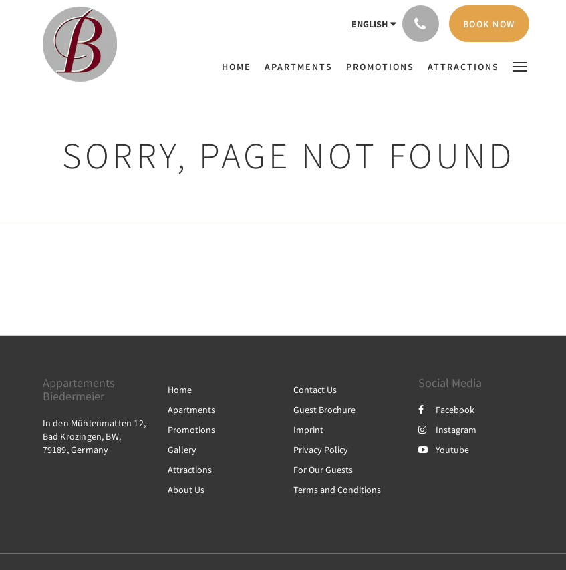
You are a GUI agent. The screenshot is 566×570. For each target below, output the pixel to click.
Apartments (191, 410)
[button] (520, 65)
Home (180, 390)
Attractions (190, 470)
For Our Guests (323, 470)
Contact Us (315, 390)
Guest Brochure (324, 410)
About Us (186, 490)
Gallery (182, 450)
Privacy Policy (320, 450)
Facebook (446, 410)
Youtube (443, 450)
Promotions (191, 430)
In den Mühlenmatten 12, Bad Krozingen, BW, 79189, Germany (94, 436)
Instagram (447, 430)
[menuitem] (240, 66)
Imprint (308, 430)
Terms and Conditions (337, 490)
